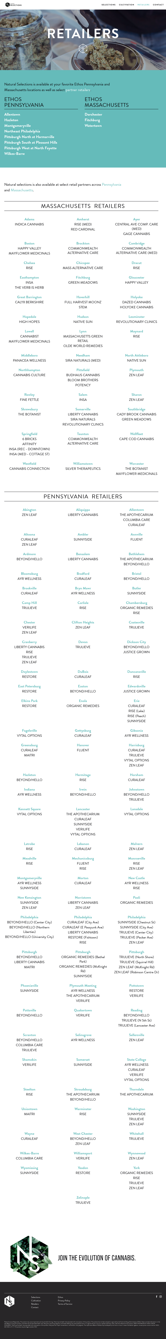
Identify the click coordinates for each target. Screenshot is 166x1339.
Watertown (93, 125)
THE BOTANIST (29, 414)
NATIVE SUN (82, 321)
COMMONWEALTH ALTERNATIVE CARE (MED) (136, 250)
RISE (29, 267)
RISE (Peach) (137, 716)
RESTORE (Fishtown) (83, 937)
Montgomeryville (17, 125)
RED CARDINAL (83, 229)
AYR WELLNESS (29, 578)
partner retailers (78, 90)
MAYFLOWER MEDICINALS (29, 253)
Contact (34, 1307)
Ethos (60, 1297)
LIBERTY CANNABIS (83, 414)
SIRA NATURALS (83, 419)
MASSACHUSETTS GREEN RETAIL (83, 338)
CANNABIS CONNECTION (29, 468)
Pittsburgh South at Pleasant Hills (30, 142)
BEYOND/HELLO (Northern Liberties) (29, 929)
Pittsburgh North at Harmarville (29, 137)
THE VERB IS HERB (29, 287)
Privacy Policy (64, 1300)
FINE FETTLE (29, 399)
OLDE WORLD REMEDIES (83, 345)
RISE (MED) (83, 224)
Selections (35, 1297)
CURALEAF (136, 524)
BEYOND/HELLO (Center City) (29, 922)
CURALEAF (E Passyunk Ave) (83, 927)
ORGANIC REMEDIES (136, 607)
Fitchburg (92, 120)
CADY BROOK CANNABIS (136, 414)
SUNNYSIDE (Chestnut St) (136, 922)
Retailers (35, 1304)
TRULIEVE (29, 607)
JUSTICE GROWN (136, 691)
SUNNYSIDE (83, 539)
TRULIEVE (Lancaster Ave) (136, 1025)
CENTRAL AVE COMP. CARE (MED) (136, 226)
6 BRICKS (29, 439)
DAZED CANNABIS (136, 302)
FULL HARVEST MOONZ (83, 302)
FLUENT (136, 539)
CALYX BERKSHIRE (29, 302)
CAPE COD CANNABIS (136, 439)
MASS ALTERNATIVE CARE (83, 267)
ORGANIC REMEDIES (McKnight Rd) (83, 968)
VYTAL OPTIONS (29, 735)
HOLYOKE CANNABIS (136, 307)
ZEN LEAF (29, 544)
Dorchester (93, 114)
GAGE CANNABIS (136, 233)
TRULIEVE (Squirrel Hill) (136, 962)
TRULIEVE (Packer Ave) (136, 937)
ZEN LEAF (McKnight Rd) (136, 967)
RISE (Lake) (136, 710)
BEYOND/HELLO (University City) (29, 936)
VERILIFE (83, 829)
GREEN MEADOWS (83, 282)
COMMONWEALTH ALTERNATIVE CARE (83, 250)
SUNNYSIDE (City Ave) (136, 927)
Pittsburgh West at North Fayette (30, 148)
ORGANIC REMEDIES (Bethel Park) (83, 959)
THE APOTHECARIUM (136, 514)
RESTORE (29, 676)
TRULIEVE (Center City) (136, 932)
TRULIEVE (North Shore (136, 957)
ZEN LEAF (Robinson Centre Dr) (136, 972)
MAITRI (29, 755)
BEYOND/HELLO (29, 559)
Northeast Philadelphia (22, 131)
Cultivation (36, 1300)
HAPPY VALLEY (29, 248)
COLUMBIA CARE (136, 519)
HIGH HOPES (29, 321)
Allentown (12, 114)
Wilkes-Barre (14, 153)
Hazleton (11, 120)
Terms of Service (65, 1304)
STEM (83, 307)
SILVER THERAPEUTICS (83, 468)
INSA (29, 282)
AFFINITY (29, 444)
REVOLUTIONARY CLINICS (136, 321)
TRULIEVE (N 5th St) (137, 1020)
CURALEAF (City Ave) (83, 922)
